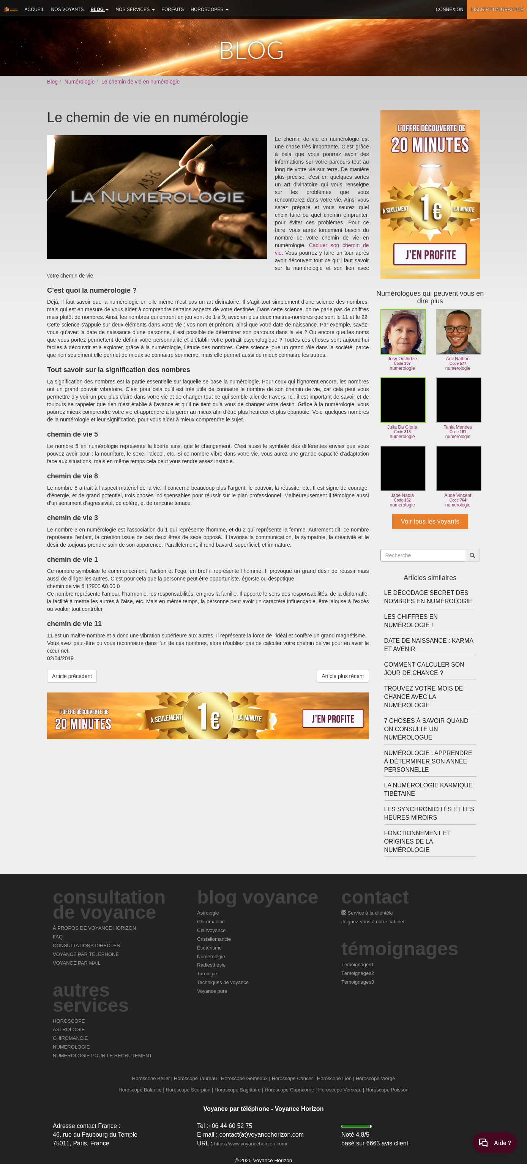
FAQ (58, 937)
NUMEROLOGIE (71, 1047)
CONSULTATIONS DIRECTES (86, 945)
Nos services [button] (135, 9)
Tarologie (207, 973)
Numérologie (80, 82)
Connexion (450, 9)
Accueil (34, 9)
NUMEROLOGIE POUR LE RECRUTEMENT (102, 1055)
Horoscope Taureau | (196, 1078)
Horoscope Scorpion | (189, 1090)
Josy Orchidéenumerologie (402, 340)
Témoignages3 (357, 982)
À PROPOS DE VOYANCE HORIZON (94, 928)
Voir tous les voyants (430, 521)
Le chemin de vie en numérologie (140, 82)
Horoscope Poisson (387, 1090)
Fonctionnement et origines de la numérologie (417, 841)
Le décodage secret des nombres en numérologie (428, 597)
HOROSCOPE (69, 1021)
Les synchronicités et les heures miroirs (429, 813)
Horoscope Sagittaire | (239, 1090)
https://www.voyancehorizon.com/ (250, 1144)
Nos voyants (67, 9)
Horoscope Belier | (152, 1078)
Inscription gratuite (497, 9)
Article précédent (72, 676)
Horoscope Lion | (335, 1078)
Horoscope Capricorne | (291, 1090)
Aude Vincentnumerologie (458, 477)
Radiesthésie (211, 965)
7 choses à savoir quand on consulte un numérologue (426, 729)
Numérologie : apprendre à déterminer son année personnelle (428, 761)
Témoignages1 (357, 964)
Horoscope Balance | (141, 1090)
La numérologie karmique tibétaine (428, 789)
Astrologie (208, 913)
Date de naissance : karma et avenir (428, 644)
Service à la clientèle (367, 913)
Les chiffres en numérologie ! (411, 621)
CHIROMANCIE (70, 1038)
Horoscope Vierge (375, 1078)
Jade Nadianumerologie (402, 477)
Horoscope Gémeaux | (245, 1078)
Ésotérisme (209, 948)
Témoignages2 (357, 973)
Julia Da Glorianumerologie (402, 408)
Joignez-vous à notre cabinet (372, 921)
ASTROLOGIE (69, 1029)
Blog (52, 82)
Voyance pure (212, 991)
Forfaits (173, 9)
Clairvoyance (211, 930)
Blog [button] (99, 9)
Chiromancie (211, 921)
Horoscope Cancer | (294, 1078)
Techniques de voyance (223, 982)
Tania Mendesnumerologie (458, 408)
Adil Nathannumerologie (458, 340)
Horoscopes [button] (209, 9)
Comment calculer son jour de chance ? (424, 668)
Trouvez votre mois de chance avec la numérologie (423, 696)
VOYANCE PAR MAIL (77, 963)
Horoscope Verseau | (341, 1090)
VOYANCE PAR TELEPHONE (86, 954)
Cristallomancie (214, 939)
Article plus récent (343, 676)
